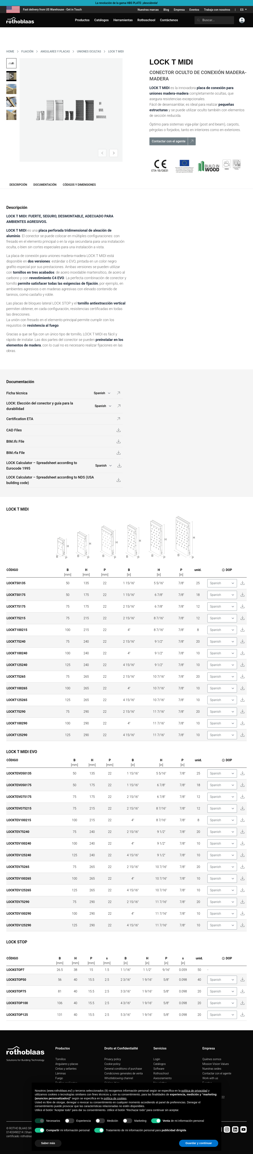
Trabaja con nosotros (217, 9)
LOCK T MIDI (116, 51)
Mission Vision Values (215, 1064)
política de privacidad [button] (194, 1090)
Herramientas (123, 20)
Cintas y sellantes (65, 1068)
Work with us (210, 1078)
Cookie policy (112, 1064)
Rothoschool (161, 1073)
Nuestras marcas (148, 9)
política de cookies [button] (115, 1098)
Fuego (59, 1078)
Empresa (179, 9)
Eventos (194, 9)
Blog (166, 9)
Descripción (18, 184)
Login (156, 1059)
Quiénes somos (211, 1059)
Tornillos (60, 1059)
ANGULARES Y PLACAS (55, 51)
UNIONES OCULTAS (89, 51)
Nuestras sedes (211, 1068)
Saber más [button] (48, 1143)
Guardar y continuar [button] (198, 1143)
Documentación (45, 184)
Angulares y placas (66, 1064)
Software (158, 1068)
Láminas (60, 1073)
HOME (10, 51)
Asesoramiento (162, 1078)
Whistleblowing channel (118, 1078)
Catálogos (159, 1064)
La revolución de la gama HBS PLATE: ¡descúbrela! (126, 3)
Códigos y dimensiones (79, 184)
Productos (82, 20)
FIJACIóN (27, 51)
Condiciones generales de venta (123, 1073)
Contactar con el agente (216, 1073)
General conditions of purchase (123, 1068)
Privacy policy (112, 1059)
